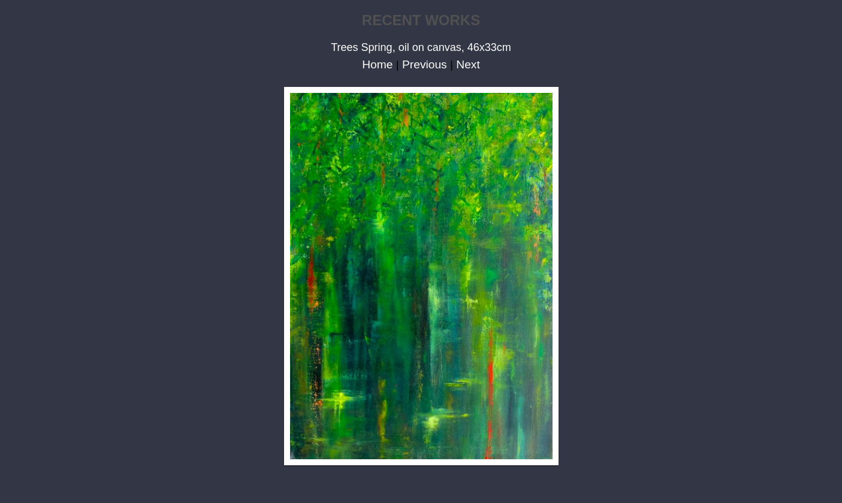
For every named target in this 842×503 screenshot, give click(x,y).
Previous (424, 64)
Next (467, 64)
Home (377, 64)
